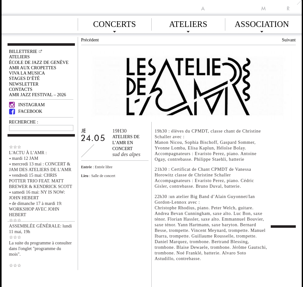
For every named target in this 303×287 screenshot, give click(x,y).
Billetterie (23, 51)
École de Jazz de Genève (39, 62)
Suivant (289, 39)
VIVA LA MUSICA (27, 73)
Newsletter (24, 83)
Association (262, 23)
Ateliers (188, 23)
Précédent (90, 39)
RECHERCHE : (23, 121)
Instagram (27, 104)
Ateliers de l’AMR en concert (126, 142)
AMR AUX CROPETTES (32, 67)
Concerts (114, 23)
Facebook (25, 111)
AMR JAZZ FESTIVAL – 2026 (37, 94)
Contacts (21, 89)
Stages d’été (24, 78)
